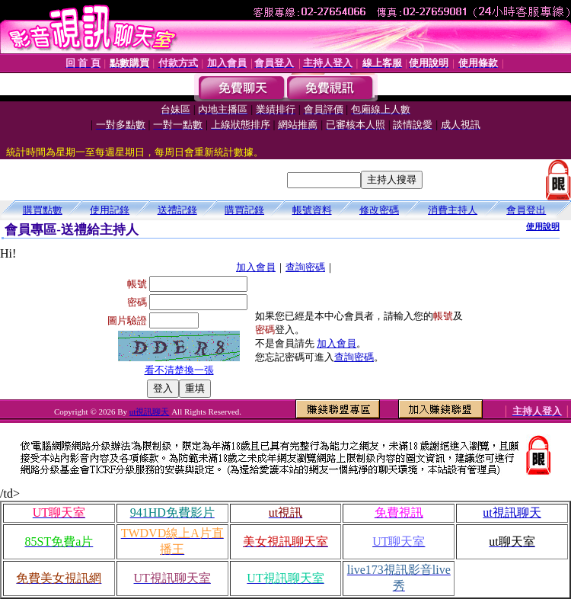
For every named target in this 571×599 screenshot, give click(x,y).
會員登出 (526, 210)
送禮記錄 (177, 210)
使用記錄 (109, 210)
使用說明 (543, 226)
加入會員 (256, 267)
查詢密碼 (305, 267)
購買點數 (42, 210)
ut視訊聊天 (149, 411)
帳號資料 (312, 210)
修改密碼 (379, 210)
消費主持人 (452, 210)
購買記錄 (244, 210)
